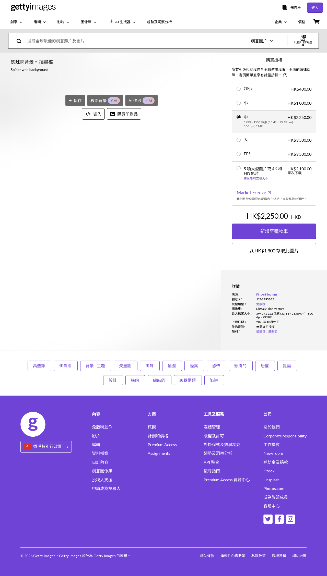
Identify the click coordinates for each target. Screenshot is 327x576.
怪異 (194, 365)
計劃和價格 (158, 436)
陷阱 (214, 380)
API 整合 (211, 462)
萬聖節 (39, 365)
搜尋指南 (212, 471)
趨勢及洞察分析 (218, 453)
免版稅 (260, 304)
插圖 (172, 365)
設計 (113, 380)
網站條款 (207, 556)
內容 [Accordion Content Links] (96, 414)
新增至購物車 (274, 231)
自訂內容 (100, 462)
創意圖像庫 (102, 471)
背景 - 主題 (96, 365)
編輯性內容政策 (232, 556)
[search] (21, 40)
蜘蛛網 (65, 365)
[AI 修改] (141, 273)
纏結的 (159, 380)
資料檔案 (100, 453)
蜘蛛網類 (187, 380)
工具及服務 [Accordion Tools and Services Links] (214, 414)
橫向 (135, 380)
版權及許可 (214, 436)
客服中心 (271, 506)
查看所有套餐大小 (256, 178)
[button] (110, 170)
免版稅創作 (102, 427)
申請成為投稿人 (106, 488)
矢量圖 (125, 365)
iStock (269, 471)
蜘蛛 (149, 365)
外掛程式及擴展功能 (222, 444)
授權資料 (279, 556)
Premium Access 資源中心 (227, 479)
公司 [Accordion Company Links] (267, 414)
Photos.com (273, 488)
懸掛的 (240, 365)
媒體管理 (212, 427)
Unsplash (271, 479)
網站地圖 (299, 556)
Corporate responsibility (285, 436)
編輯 (96, 444)
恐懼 (265, 365)
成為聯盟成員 (275, 497)
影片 (96, 436)
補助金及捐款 (275, 462)
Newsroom (273, 453)
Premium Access (162, 444)
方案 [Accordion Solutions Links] (152, 414)
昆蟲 (287, 365)
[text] (131, 40)
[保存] (75, 273)
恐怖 (216, 365)
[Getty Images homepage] (33, 7)
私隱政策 (258, 556)
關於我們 (271, 427)
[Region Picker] (46, 447)
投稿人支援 (102, 479)
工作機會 (271, 444)
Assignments (159, 453)
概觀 (152, 427)
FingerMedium (266, 294)
